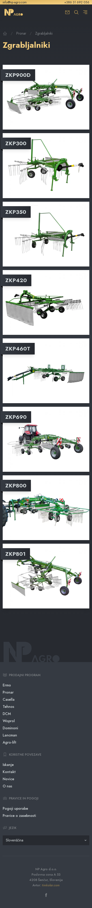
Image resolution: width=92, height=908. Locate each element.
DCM (7, 713)
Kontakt (9, 771)
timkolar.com (51, 885)
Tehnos (8, 706)
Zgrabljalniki (44, 33)
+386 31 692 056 (76, 2)
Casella (9, 699)
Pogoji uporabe (15, 808)
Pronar (21, 33)
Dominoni (10, 728)
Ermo (7, 685)
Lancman (10, 735)
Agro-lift (9, 742)
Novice (8, 779)
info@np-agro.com (15, 2)
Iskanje (8, 764)
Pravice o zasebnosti (19, 815)
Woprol (9, 720)
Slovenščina (14, 840)
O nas (7, 786)
